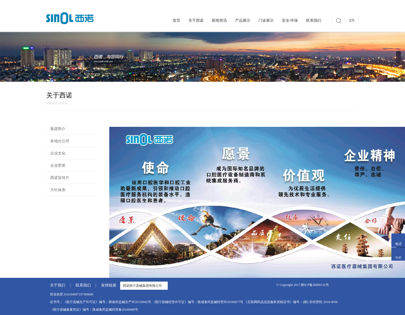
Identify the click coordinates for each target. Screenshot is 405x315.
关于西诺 (196, 20)
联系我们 (313, 20)
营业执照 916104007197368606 (71, 294)
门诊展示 (266, 20)
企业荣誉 (58, 165)
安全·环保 (290, 20)
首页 (176, 20)
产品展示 (242, 20)
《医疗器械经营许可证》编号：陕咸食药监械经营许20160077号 (197, 302)
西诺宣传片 (59, 178)
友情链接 (108, 285)
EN (351, 20)
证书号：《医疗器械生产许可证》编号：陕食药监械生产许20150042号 (100, 302)
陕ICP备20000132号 (315, 285)
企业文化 (58, 153)
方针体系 (58, 190)
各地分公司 (59, 141)
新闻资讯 (219, 20)
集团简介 (58, 129)
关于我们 (57, 285)
